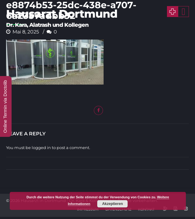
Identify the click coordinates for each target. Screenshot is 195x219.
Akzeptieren (112, 204)
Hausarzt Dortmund (61, 13)
